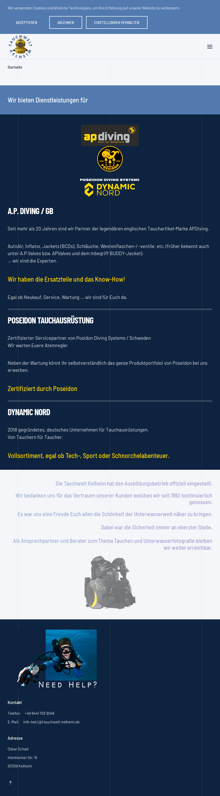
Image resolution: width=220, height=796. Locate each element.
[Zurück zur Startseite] (20, 46)
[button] (209, 46)
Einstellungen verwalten (116, 22)
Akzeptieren (26, 22)
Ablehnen (65, 22)
